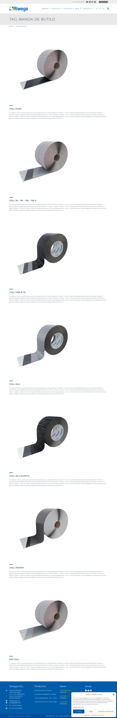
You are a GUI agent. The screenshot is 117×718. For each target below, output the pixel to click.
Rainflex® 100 (64, 696)
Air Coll (14, 659)
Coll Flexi (15, 109)
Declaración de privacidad (97, 715)
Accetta (78, 711)
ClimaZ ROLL (64, 702)
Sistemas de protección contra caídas (46, 702)
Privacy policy (21, 716)
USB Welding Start (65, 690)
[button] (113, 694)
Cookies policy (11, 716)
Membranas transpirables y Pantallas (45, 694)
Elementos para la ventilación (43, 690)
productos (57, 8)
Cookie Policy (87, 715)
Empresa (46, 8)
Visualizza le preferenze (106, 711)
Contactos (87, 8)
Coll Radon (16, 567)
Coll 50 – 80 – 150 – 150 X (22, 200)
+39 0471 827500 (80, 1)
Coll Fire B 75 (17, 292)
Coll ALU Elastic (19, 476)
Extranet (28, 716)
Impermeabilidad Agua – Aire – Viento (46, 698)
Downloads (68, 8)
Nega (91, 711)
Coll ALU (14, 384)
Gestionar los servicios (78, 707)
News (78, 8)
